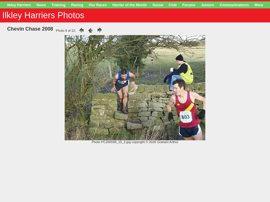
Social (157, 5)
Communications (234, 5)
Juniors (207, 5)
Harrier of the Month (129, 5)
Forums (188, 5)
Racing (77, 5)
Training (58, 5)
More (259, 5)
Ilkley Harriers (19, 5)
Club (173, 5)
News (41, 5)
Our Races (98, 5)
